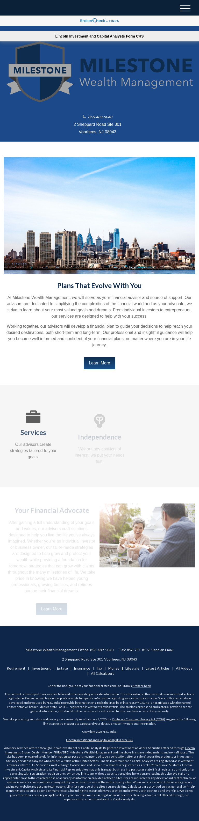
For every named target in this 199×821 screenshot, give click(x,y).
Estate (62, 668)
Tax (99, 668)
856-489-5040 (97, 117)
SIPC (66, 752)
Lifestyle (132, 668)
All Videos (184, 668)
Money (113, 668)
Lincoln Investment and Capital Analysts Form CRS (99, 36)
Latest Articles (158, 668)
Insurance (82, 668)
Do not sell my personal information (131, 723)
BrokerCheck (141, 685)
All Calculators (102, 673)
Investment (41, 668)
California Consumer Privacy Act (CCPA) (138, 719)
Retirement (16, 668)
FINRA (58, 752)
